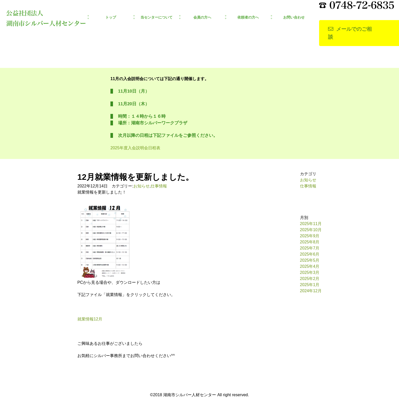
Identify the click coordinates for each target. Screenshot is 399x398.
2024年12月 (311, 291)
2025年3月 (310, 272)
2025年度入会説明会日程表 (135, 148)
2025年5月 (310, 260)
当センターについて (156, 17)
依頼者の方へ (248, 17)
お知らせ (141, 186)
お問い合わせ (294, 17)
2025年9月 (310, 236)
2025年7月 (310, 248)
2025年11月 (311, 224)
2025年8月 (310, 242)
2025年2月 (310, 278)
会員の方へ (202, 17)
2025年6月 (310, 254)
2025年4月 (310, 266)
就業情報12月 (89, 319)
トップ (110, 17)
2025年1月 (310, 285)
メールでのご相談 (350, 33)
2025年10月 (311, 230)
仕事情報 (159, 186)
